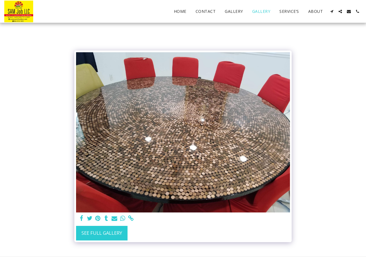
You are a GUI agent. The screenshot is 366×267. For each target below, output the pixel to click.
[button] (332, 11)
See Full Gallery (101, 233)
